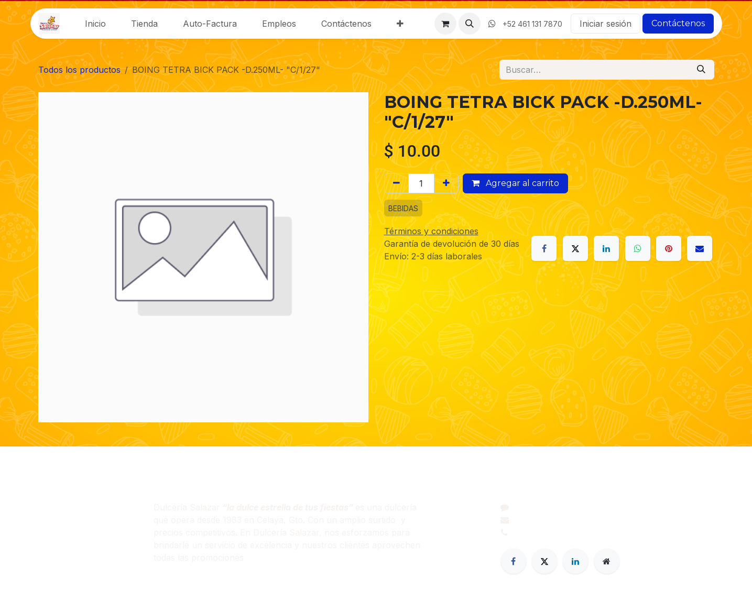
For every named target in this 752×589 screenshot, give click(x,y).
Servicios (56, 545)
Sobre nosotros (69, 520)
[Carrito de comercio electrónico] (445, 24)
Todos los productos (79, 69)
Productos (59, 532)
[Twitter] (544, 561)
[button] (470, 24)
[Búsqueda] (701, 70)
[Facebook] (544, 248)
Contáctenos (678, 23)
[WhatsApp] (637, 248)
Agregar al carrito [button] (515, 183)
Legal (48, 557)
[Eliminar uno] (396, 183)
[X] (575, 248)
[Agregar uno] (446, 183)
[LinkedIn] (606, 248)
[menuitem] (95, 23)
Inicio (48, 507)
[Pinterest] (668, 248)
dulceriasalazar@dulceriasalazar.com (587, 520)
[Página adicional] (606, 561)
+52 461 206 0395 (550, 532)
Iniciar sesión (605, 23)
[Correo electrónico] (699, 248)
